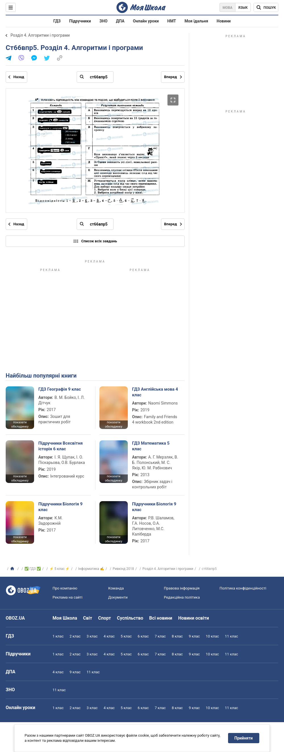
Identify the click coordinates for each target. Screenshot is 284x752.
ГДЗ (57, 21)
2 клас (75, 636)
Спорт (104, 618)
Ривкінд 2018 (123, 569)
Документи (118, 597)
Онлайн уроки (146, 21)
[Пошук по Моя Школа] (266, 7)
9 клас (194, 636)
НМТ (171, 21)
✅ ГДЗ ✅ (32, 569)
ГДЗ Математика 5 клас (151, 446)
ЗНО (103, 21)
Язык (243, 8)
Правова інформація (182, 588)
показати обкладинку (19, 424)
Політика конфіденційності (243, 588)
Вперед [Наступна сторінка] (170, 77)
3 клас (92, 636)
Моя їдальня (196, 21)
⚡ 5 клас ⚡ (59, 569)
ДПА (120, 21)
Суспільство (130, 618)
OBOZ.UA (15, 618)
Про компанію (65, 588)
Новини (224, 21)
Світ (87, 618)
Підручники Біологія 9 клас (60, 506)
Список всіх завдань (95, 241)
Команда (116, 588)
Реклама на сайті (67, 597)
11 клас (231, 636)
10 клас (212, 636)
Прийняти (244, 738)
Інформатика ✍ (91, 569)
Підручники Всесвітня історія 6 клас (60, 446)
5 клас (126, 636)
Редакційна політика (182, 597)
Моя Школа (65, 618)
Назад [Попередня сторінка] (18, 77)
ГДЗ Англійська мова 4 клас (155, 392)
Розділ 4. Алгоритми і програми (40, 35)
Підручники (80, 21)
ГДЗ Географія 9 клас (59, 389)
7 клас (160, 636)
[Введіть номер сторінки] (95, 77)
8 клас (177, 636)
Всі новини (160, 618)
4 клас (109, 636)
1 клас (58, 636)
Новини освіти (193, 618)
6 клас (143, 636)
